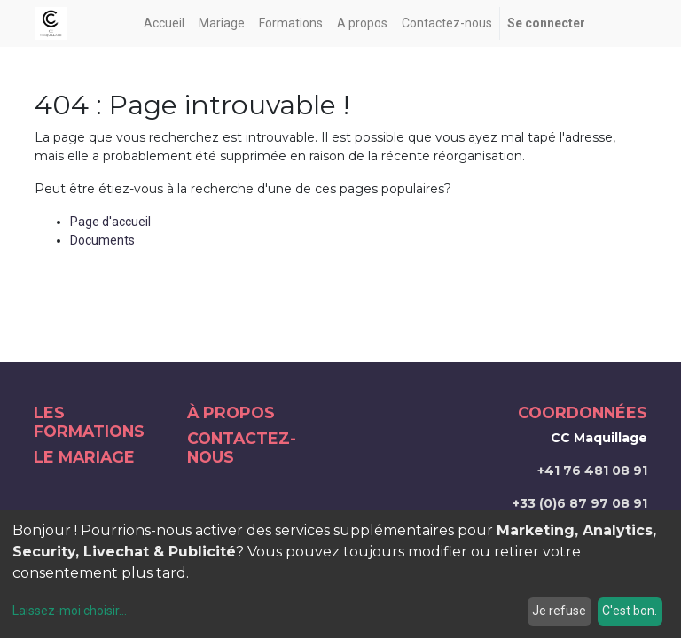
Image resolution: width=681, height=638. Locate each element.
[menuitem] (164, 23)
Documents (102, 240)
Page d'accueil (110, 221)
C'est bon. (629, 610)
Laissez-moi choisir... (69, 610)
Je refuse (559, 610)
